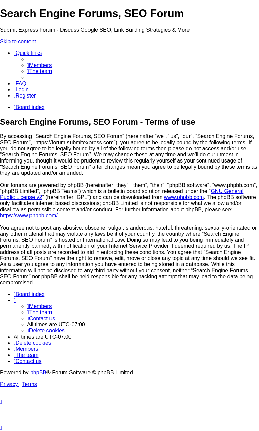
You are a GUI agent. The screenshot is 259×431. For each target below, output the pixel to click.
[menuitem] (39, 65)
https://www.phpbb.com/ (29, 215)
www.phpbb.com (184, 197)
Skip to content (18, 41)
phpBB (38, 372)
